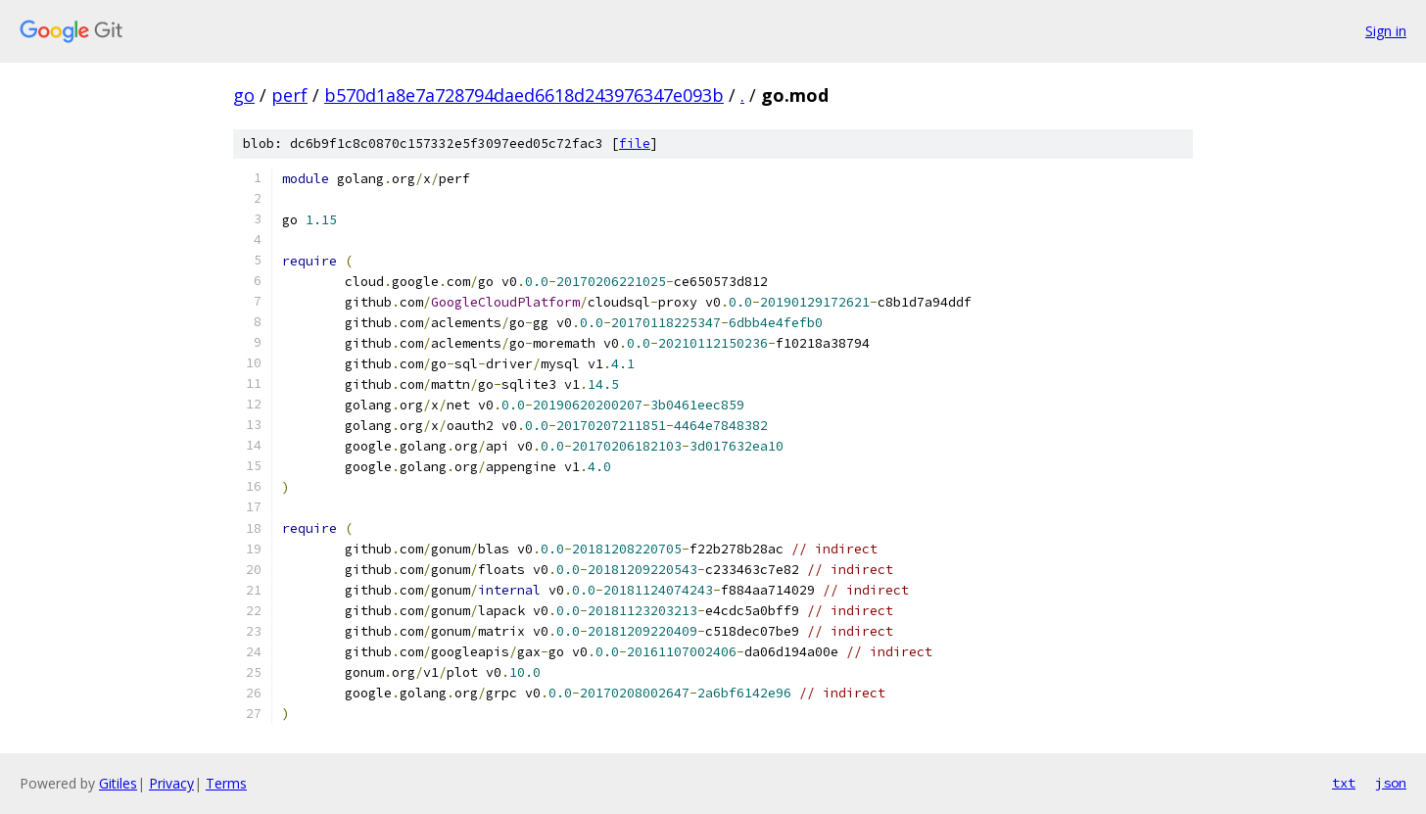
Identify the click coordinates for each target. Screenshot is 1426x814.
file (634, 143)
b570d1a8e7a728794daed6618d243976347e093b (524, 95)
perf (289, 95)
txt (1343, 782)
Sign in (1385, 31)
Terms (226, 783)
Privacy (171, 783)
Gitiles (118, 783)
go (244, 95)
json (1390, 782)
